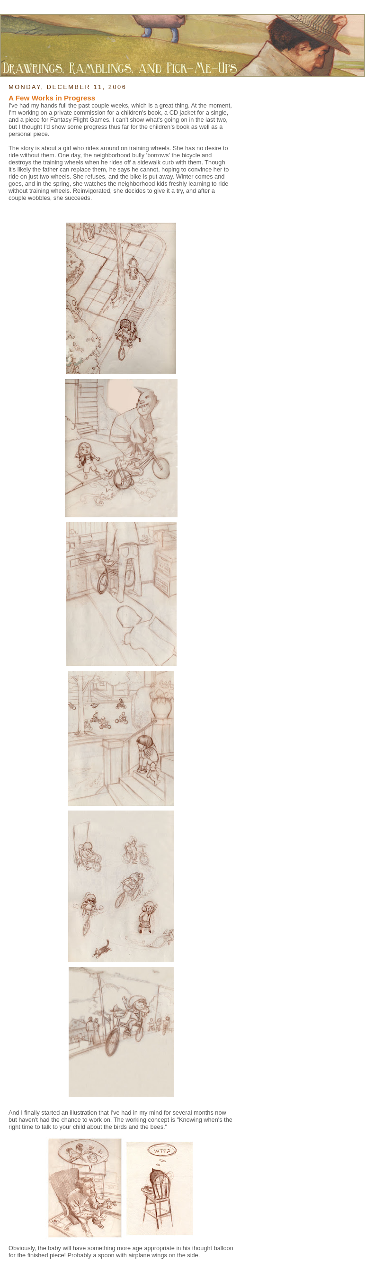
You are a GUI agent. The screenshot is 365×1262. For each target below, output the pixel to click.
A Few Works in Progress (52, 98)
